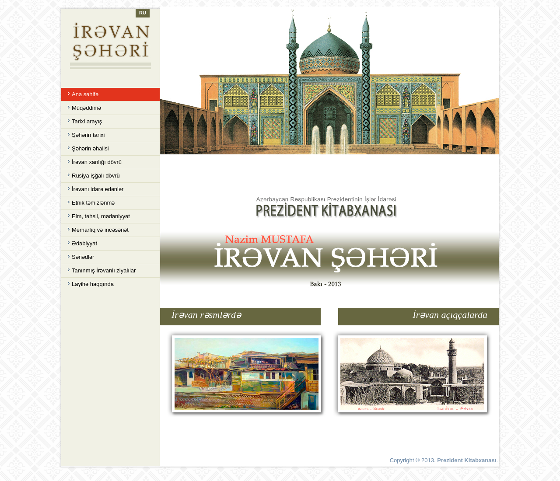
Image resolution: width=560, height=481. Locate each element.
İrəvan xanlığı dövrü (97, 162)
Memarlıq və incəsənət (100, 230)
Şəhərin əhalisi (90, 148)
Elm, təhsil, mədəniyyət (101, 216)
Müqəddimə (86, 108)
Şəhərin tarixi (88, 135)
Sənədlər (83, 257)
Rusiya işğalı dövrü (96, 175)
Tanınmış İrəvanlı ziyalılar (104, 270)
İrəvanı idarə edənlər (97, 189)
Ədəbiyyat (84, 243)
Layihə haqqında (93, 284)
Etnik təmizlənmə (93, 202)
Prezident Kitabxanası (466, 460)
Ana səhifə (85, 94)
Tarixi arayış (87, 121)
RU (142, 12)
